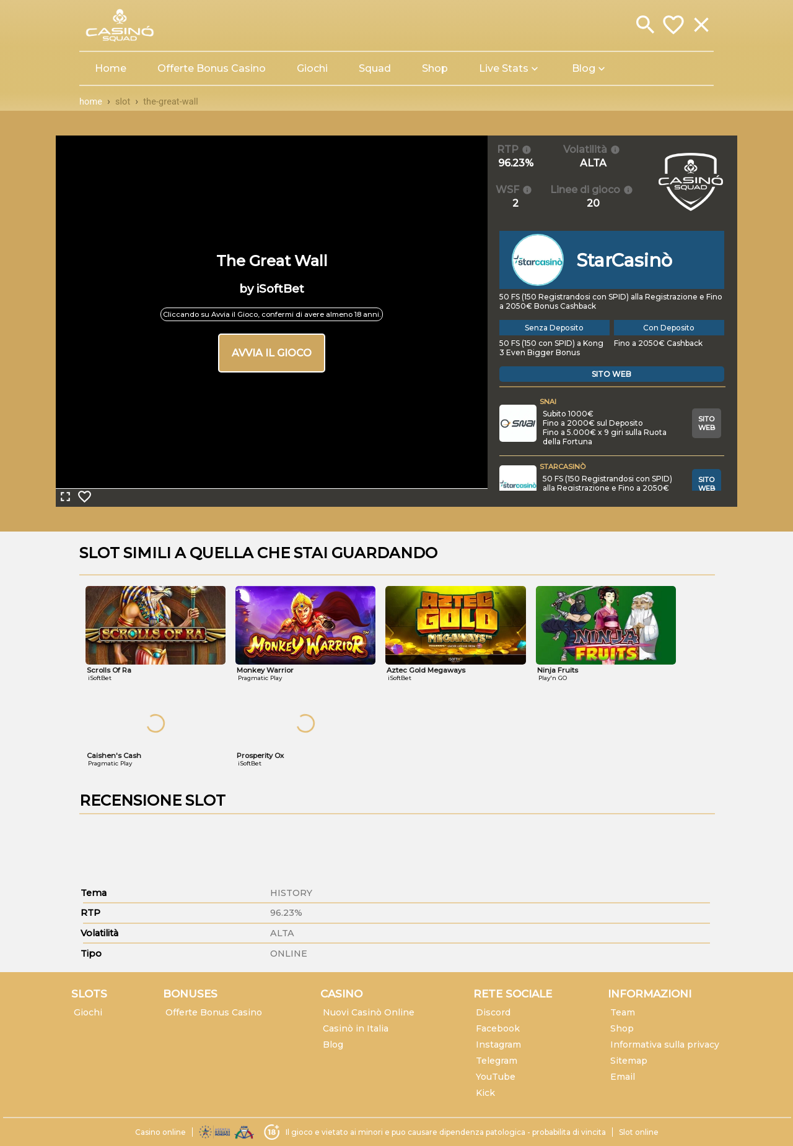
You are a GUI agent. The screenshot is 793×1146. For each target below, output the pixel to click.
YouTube (495, 1076)
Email (622, 1076)
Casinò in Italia (355, 1028)
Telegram (496, 1060)
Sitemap (628, 1060)
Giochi (88, 1012)
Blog (333, 1044)
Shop (622, 1028)
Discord (493, 1012)
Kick (485, 1092)
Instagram (498, 1044)
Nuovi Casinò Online (368, 1012)
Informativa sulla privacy (664, 1044)
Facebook (498, 1028)
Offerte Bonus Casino (213, 1012)
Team (622, 1012)
